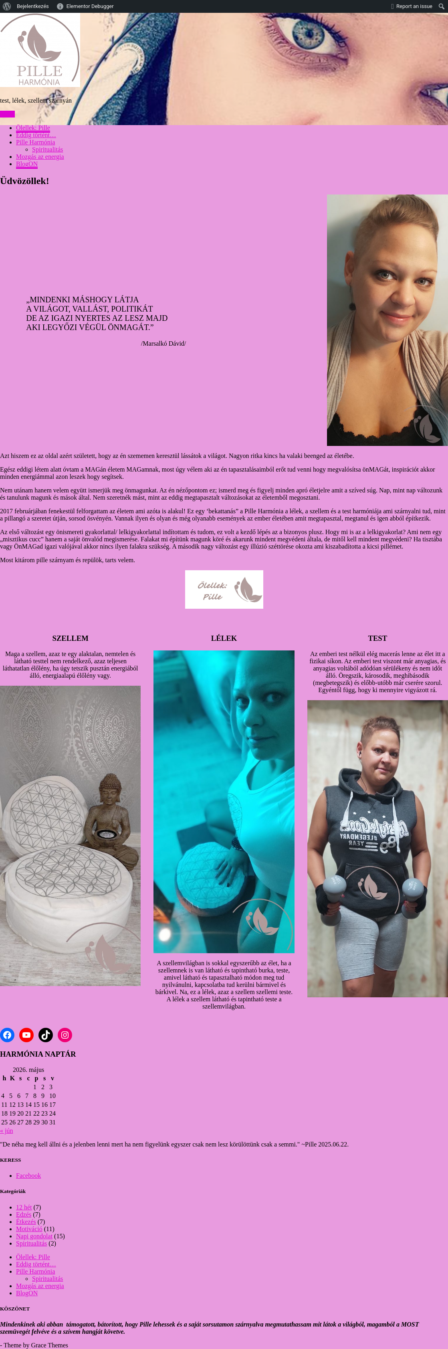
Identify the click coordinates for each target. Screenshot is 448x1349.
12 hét (24, 1207)
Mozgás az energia (40, 156)
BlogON (27, 163)
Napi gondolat (34, 1236)
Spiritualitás (47, 149)
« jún (6, 1130)
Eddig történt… (36, 135)
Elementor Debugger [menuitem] (90, 6)
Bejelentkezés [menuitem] (33, 6)
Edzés (23, 1214)
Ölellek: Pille (33, 127)
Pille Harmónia (35, 142)
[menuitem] (7, 6)
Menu (7, 114)
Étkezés (26, 1221)
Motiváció (29, 1228)
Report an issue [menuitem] (414, 6)
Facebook (28, 1175)
